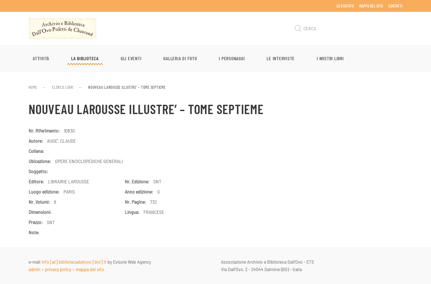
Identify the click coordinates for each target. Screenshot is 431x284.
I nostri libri (330, 58)
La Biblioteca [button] (85, 58)
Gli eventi (131, 58)
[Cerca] (347, 28)
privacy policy (58, 269)
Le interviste (281, 58)
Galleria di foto (180, 58)
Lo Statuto (345, 5)
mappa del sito (90, 269)
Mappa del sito (371, 5)
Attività (41, 58)
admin (34, 269)
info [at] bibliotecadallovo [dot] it (74, 262)
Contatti (395, 5)
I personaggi (232, 58)
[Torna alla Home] (63, 28)
